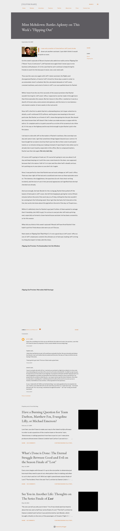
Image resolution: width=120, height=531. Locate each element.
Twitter (58, 8)
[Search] (91, 4)
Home (22, 8)
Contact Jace (85, 8)
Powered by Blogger (60, 526)
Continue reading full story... (63, 443)
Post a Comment (26, 395)
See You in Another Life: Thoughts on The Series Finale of (46, 496)
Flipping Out (90, 58)
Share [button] (88, 48)
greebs (28, 339)
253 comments (31, 443)
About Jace (67, 8)
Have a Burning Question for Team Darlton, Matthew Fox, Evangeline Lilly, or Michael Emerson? (45, 416)
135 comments (31, 484)
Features (49, 8)
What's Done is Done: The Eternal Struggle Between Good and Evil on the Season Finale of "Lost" (45, 457)
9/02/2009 (29, 346)
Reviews (31, 8)
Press (76, 8)
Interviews (40, 8)
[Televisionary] (29, 4)
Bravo (88, 56)
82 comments (31, 520)
